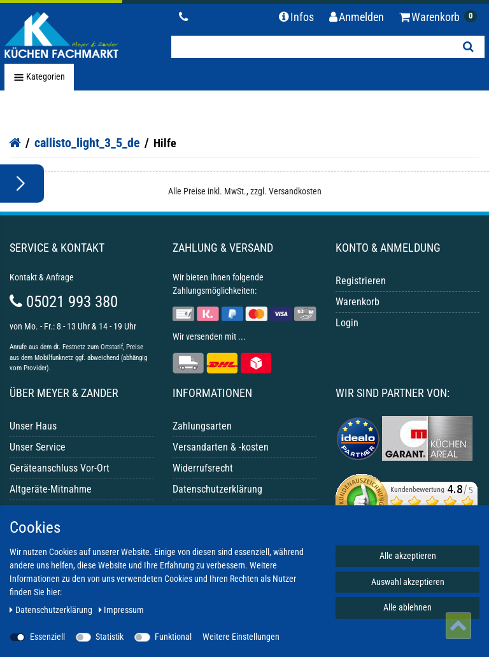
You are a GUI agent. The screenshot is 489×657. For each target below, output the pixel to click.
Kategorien (39, 77)
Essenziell (47, 637)
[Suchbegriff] (311, 47)
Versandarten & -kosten (221, 447)
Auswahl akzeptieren (407, 582)
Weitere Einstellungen (241, 637)
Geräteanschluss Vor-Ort (60, 468)
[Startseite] (15, 142)
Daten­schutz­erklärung (52, 610)
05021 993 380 (64, 301)
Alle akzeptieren (407, 556)
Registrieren (361, 281)
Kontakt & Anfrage (42, 277)
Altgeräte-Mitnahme (51, 489)
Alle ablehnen (407, 607)
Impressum (122, 610)
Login (347, 323)
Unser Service (38, 447)
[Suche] (468, 47)
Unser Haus (33, 426)
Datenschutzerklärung (217, 489)
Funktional (173, 637)
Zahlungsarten (202, 426)
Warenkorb (357, 302)
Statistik (110, 637)
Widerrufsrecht (203, 468)
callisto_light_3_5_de (87, 142)
